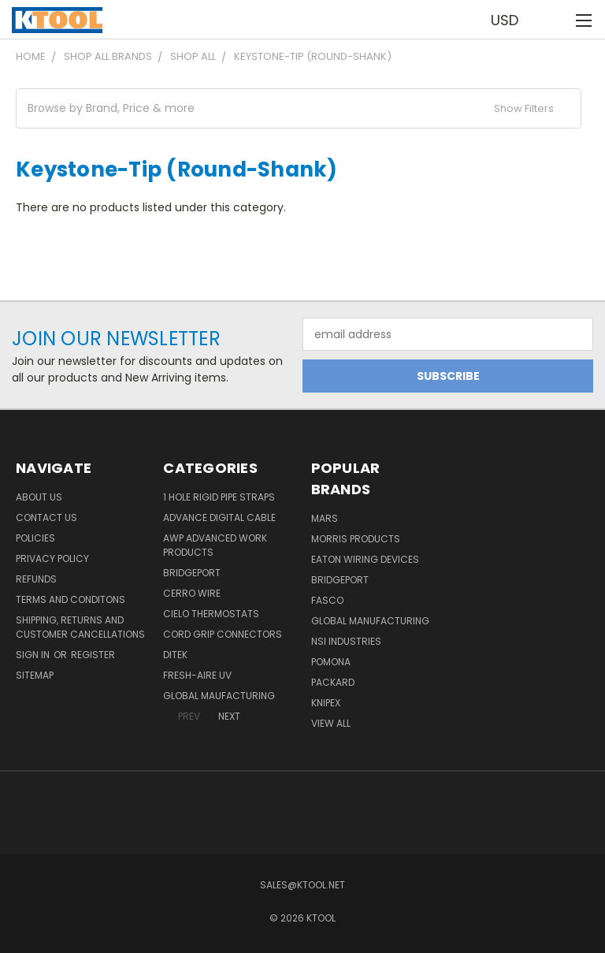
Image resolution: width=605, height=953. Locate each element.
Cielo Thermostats (211, 613)
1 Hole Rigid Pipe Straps (219, 497)
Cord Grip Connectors (222, 634)
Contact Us (46, 517)
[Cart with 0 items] (554, 20)
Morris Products (355, 538)
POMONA (331, 661)
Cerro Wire (192, 593)
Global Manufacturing (370, 620)
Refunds (36, 579)
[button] (298, 108)
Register (93, 654)
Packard (332, 682)
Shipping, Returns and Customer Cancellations (80, 627)
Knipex (325, 702)
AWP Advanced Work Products (215, 545)
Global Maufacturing (219, 695)
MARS (324, 518)
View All (331, 723)
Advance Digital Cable (219, 517)
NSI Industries (346, 641)
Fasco (327, 600)
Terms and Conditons (70, 599)
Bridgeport (192, 572)
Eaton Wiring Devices (365, 559)
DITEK (175, 654)
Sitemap (35, 675)
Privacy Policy (52, 558)
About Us (39, 497)
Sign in (34, 654)
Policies (35, 538)
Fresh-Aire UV (197, 675)
